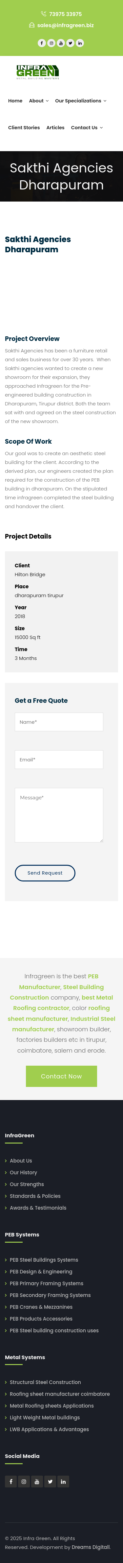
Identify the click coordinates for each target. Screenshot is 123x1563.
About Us (21, 1160)
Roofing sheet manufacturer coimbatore (60, 1394)
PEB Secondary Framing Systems (50, 1295)
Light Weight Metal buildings (45, 1417)
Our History (23, 1172)
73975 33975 (61, 14)
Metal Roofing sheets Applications (52, 1405)
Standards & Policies (35, 1196)
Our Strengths (27, 1184)
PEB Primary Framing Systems (46, 1283)
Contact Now (61, 1076)
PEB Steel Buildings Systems (44, 1259)
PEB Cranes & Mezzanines (41, 1307)
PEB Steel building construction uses (54, 1330)
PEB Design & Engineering (41, 1271)
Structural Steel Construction (45, 1382)
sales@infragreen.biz (61, 25)
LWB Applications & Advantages (49, 1429)
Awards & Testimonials (38, 1207)
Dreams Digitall (91, 1547)
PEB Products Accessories (41, 1318)
